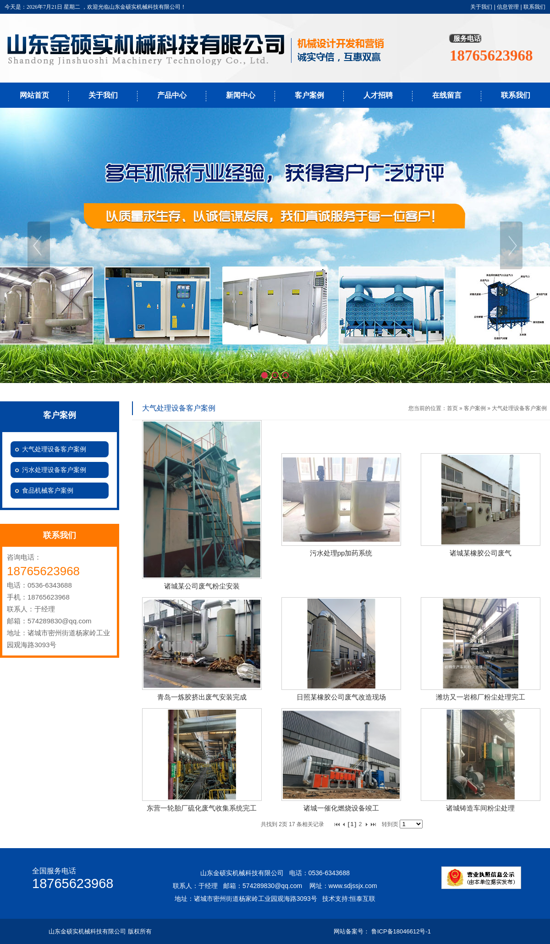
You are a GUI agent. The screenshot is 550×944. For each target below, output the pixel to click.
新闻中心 (240, 95)
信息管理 (508, 7)
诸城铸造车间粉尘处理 (480, 808)
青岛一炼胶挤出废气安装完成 (202, 697)
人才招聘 (378, 95)
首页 (452, 408)
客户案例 (309, 95)
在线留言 (447, 95)
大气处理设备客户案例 (519, 408)
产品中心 (172, 95)
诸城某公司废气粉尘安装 (202, 586)
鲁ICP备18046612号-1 (401, 931)
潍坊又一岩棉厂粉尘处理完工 (480, 697)
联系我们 (534, 7)
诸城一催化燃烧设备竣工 (341, 808)
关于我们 (481, 7)
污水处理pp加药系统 (341, 553)
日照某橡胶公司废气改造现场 (341, 697)
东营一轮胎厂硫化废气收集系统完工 (202, 808)
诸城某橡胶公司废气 (481, 553)
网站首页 (34, 95)
